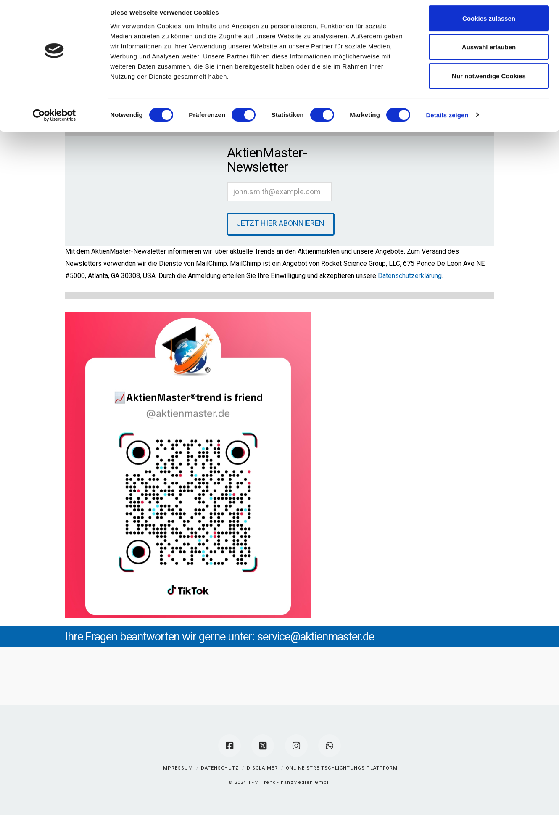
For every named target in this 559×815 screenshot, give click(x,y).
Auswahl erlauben (489, 52)
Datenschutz (220, 768)
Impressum (177, 768)
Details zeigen (447, 119)
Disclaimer (262, 768)
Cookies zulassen (488, 22)
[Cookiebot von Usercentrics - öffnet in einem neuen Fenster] (54, 120)
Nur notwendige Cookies (489, 80)
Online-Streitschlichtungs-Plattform (342, 768)
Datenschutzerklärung (410, 276)
